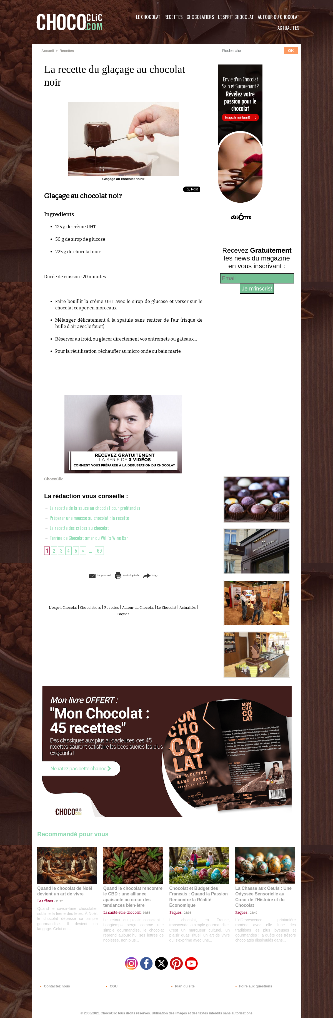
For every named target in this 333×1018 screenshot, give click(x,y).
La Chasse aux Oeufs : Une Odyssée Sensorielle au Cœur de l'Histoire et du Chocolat (262, 893)
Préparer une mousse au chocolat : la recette (89, 517)
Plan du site (182, 984)
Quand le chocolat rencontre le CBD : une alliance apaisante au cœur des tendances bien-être (132, 893)
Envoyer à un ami (81, 575)
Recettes (173, 16)
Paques (136, 613)
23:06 (185, 911)
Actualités (288, 27)
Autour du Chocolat (278, 16)
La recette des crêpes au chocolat (79, 527)
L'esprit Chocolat (236, 16)
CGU (111, 984)
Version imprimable (131, 575)
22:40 (251, 905)
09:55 (142, 905)
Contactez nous (54, 984)
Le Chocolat (148, 16)
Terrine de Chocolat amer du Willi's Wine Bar (88, 537)
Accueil (47, 51)
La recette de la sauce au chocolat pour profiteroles (95, 507)
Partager (174, 575)
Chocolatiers (200, 16)
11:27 (56, 900)
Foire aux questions (252, 984)
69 (100, 550)
